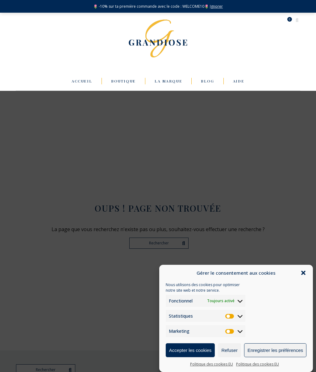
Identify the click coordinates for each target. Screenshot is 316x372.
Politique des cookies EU (211, 364)
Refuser (229, 350)
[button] (303, 273)
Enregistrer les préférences (275, 350)
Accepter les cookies (190, 350)
